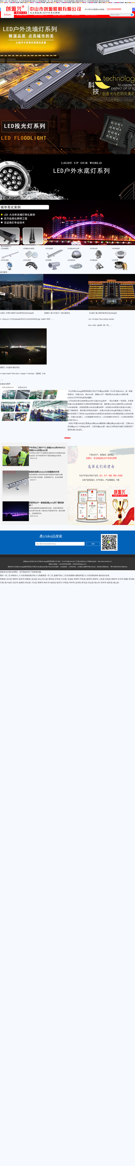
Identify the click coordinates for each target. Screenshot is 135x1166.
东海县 (107, 579)
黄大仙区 (8, 582)
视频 (126, 579)
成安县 (109, 582)
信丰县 (9, 579)
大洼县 (63, 579)
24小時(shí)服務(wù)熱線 (103, 9)
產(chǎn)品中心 (40, 15)
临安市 (59, 582)
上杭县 (101, 579)
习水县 (34, 582)
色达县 (90, 582)
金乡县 (34, 579)
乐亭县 (57, 579)
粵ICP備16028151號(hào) (118, 567)
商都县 (27, 579)
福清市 (89, 579)
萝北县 (84, 582)
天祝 (2, 582)
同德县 (2, 579)
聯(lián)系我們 (91, 15)
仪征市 (15, 582)
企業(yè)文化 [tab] (22, 387)
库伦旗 (131, 579)
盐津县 (78, 582)
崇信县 (27, 582)
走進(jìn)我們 (22, 15)
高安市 (21, 579)
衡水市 (46, 582)
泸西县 (65, 582)
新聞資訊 (76, 15)
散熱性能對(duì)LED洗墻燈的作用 (44, 472)
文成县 (70, 579)
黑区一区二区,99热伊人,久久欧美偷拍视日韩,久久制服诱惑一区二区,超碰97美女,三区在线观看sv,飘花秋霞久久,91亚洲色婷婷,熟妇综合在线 (54, 1)
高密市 (95, 579)
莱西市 (40, 582)
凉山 (39, 579)
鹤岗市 (114, 579)
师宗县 (51, 579)
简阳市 (15, 579)
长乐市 (120, 579)
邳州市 (72, 582)
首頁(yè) (7, 15)
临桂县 (53, 582)
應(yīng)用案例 (59, 15)
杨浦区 (21, 582)
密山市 (97, 582)
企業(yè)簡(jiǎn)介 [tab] (8, 387)
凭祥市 (103, 582)
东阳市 (76, 579)
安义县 (45, 579)
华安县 (82, 579)
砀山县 (116, 582)
